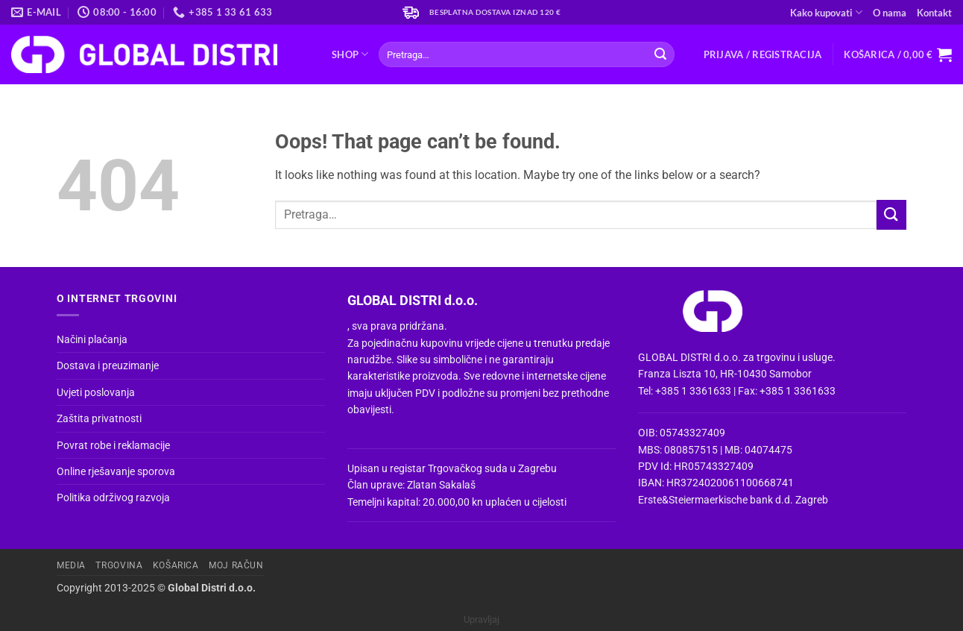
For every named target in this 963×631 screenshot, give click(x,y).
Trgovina (118, 565)
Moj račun (236, 565)
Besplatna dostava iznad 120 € (495, 12)
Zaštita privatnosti (99, 418)
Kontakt (934, 13)
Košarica (176, 565)
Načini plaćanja (92, 339)
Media (71, 565)
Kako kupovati (826, 12)
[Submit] (660, 54)
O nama (889, 13)
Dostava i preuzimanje (108, 365)
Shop (350, 54)
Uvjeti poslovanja (96, 392)
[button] (763, 54)
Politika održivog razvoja (113, 497)
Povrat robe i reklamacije (113, 445)
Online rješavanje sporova (116, 471)
